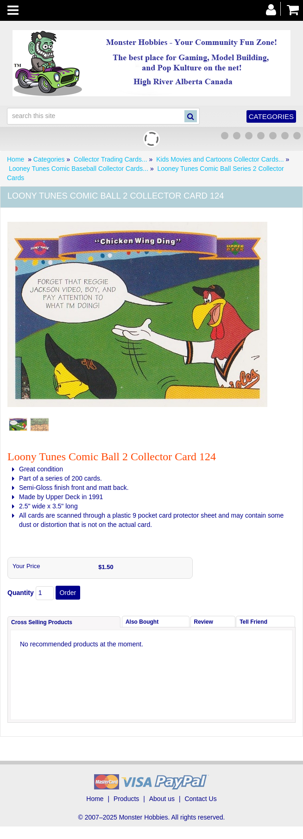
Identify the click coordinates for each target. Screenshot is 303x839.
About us (162, 798)
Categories (271, 116)
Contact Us (200, 798)
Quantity (20, 592)
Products (126, 798)
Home (15, 159)
